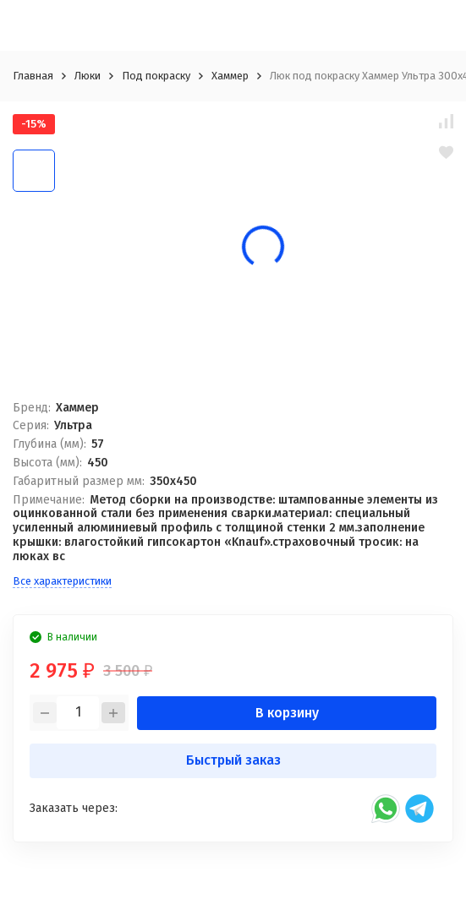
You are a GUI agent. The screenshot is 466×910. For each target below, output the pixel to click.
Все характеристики (62, 581)
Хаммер (230, 75)
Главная (33, 75)
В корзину (287, 713)
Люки (87, 75)
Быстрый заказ (233, 760)
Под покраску (156, 75)
